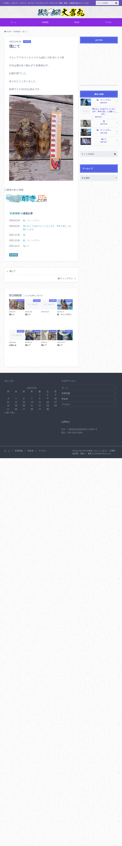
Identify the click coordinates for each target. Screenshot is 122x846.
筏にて (26, 246)
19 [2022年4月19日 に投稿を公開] (16, 405)
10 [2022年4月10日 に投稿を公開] (55, 398)
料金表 (76, 22)
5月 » (12, 412)
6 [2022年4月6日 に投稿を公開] (23, 398)
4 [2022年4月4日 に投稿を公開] (8, 398)
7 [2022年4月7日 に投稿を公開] (31, 398)
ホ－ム (13, 22)
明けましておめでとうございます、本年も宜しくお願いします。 (47, 228)
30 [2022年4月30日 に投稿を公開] (47, 409)
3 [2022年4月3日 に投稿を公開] (55, 395)
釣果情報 (45, 22)
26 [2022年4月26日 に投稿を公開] (16, 409)
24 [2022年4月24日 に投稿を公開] (55, 405)
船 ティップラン (65, 278)
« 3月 (6, 412)
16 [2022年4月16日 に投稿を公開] (47, 402)
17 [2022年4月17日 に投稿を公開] (55, 402)
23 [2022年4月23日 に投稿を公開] (47, 405)
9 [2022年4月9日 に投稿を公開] (47, 398)
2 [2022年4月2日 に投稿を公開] (47, 395)
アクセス (108, 22)
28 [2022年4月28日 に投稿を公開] (32, 409)
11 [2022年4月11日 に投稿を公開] (8, 402)
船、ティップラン (31, 220)
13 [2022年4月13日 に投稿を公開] (24, 402)
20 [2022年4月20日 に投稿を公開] (24, 405)
